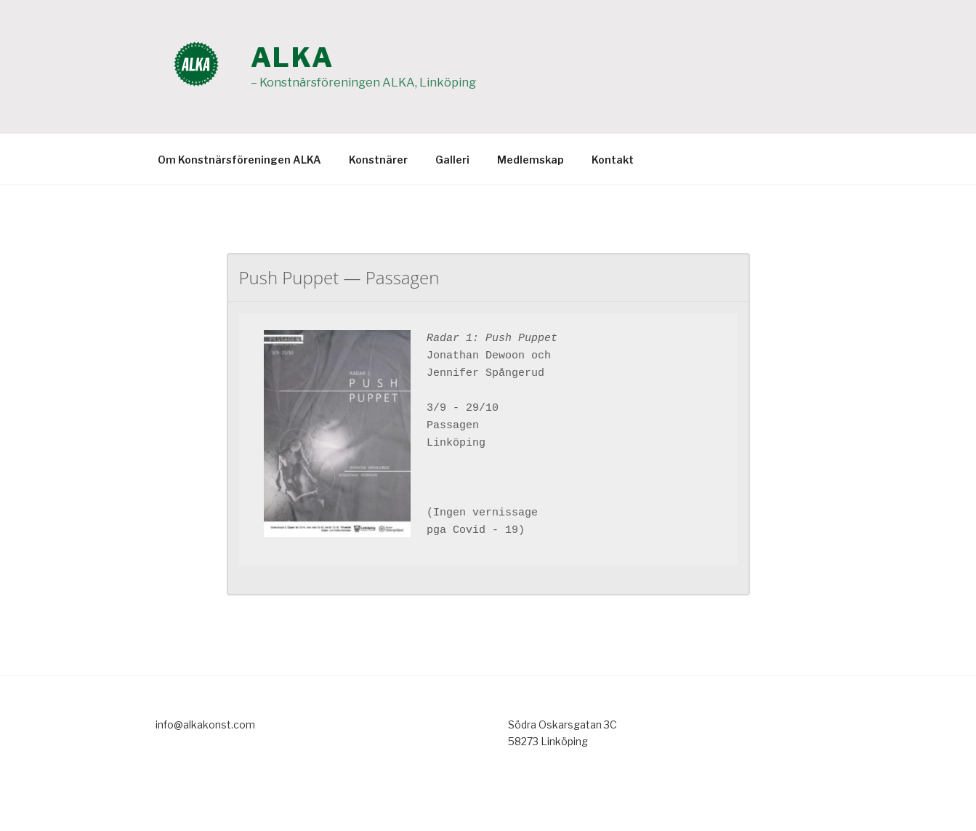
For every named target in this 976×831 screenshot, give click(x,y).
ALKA (293, 57)
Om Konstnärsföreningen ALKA (239, 159)
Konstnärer (378, 159)
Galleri (452, 159)
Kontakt (613, 159)
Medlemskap (530, 159)
